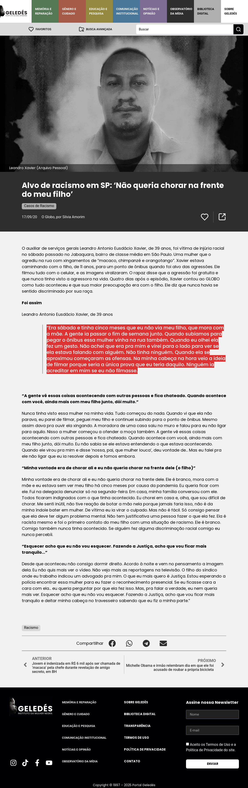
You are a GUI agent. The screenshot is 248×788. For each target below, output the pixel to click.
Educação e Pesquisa (98, 11)
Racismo (31, 627)
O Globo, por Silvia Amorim (63, 217)
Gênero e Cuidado (69, 11)
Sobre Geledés (230, 11)
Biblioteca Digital (205, 11)
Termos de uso (136, 737)
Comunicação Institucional (127, 11)
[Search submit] (238, 29)
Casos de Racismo (39, 205)
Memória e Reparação (43, 11)
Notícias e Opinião (151, 11)
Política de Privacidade (145, 749)
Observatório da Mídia (181, 11)
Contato (132, 761)
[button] (112, 643)
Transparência (137, 726)
